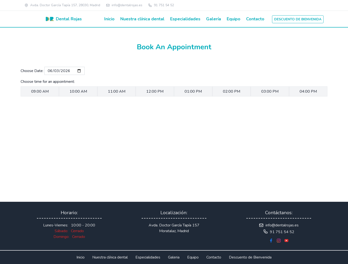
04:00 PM (308, 91)
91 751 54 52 (164, 5)
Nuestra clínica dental (142, 19)
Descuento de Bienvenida (250, 257)
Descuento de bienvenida (297, 19)
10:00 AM (78, 91)
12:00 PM (154, 91)
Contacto (255, 19)
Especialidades (185, 19)
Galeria (174, 257)
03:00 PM (269, 91)
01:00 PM (193, 91)
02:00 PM (231, 91)
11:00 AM (116, 91)
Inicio (109, 19)
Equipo (233, 19)
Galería (213, 19)
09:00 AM (40, 91)
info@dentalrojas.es (127, 5)
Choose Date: (32, 70)
